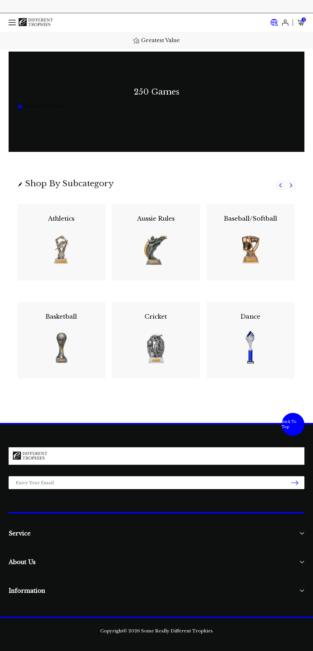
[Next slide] (291, 186)
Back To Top (288, 424)
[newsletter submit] (295, 483)
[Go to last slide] (281, 186)
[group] (156, 295)
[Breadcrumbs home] (27, 106)
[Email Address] (156, 482)
